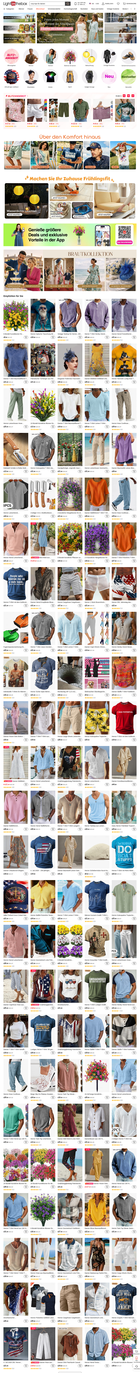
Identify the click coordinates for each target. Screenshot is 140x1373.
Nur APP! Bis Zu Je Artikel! (82, 3)
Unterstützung (137, 1368)
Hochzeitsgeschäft (70, 9)
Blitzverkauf (40, 9)
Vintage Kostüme (113, 9)
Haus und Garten (97, 9)
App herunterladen (137, 1361)
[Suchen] (47, 4)
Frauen (30, 9)
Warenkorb (136, 1352)
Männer (21, 9)
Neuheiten (84, 9)
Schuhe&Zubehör (54, 9)
